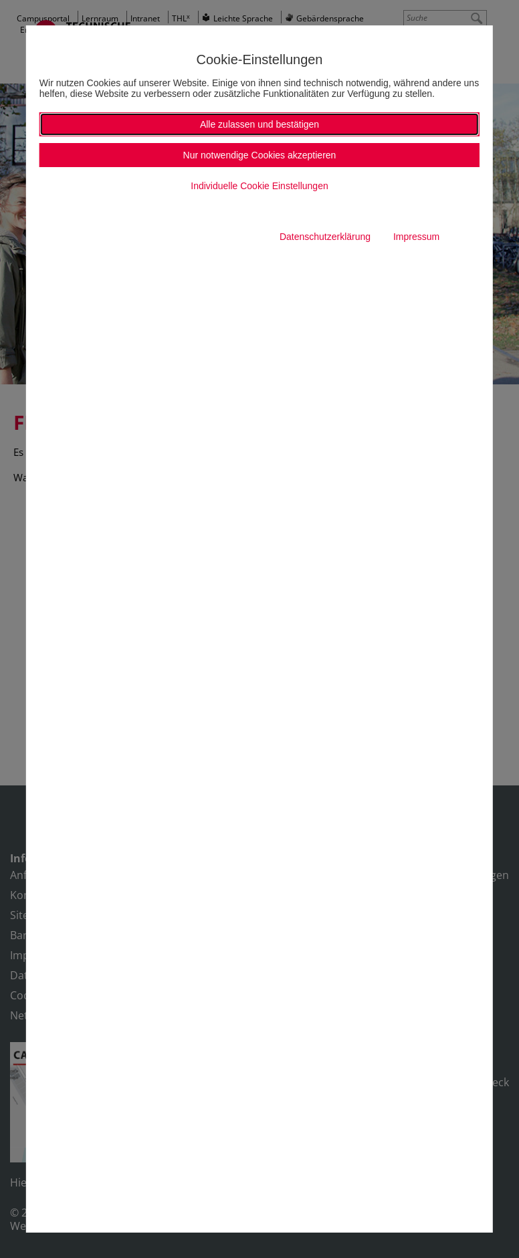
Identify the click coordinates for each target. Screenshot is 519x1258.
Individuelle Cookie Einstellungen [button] (259, 185)
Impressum (416, 236)
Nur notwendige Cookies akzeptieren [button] (259, 155)
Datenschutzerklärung (325, 236)
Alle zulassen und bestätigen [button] (259, 124)
